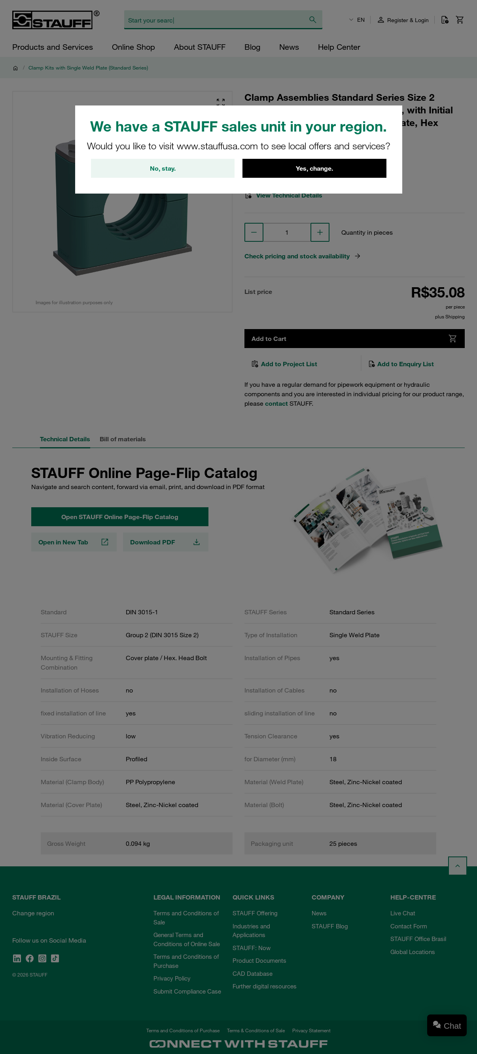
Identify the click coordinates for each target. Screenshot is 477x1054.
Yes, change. (314, 168)
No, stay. (163, 168)
